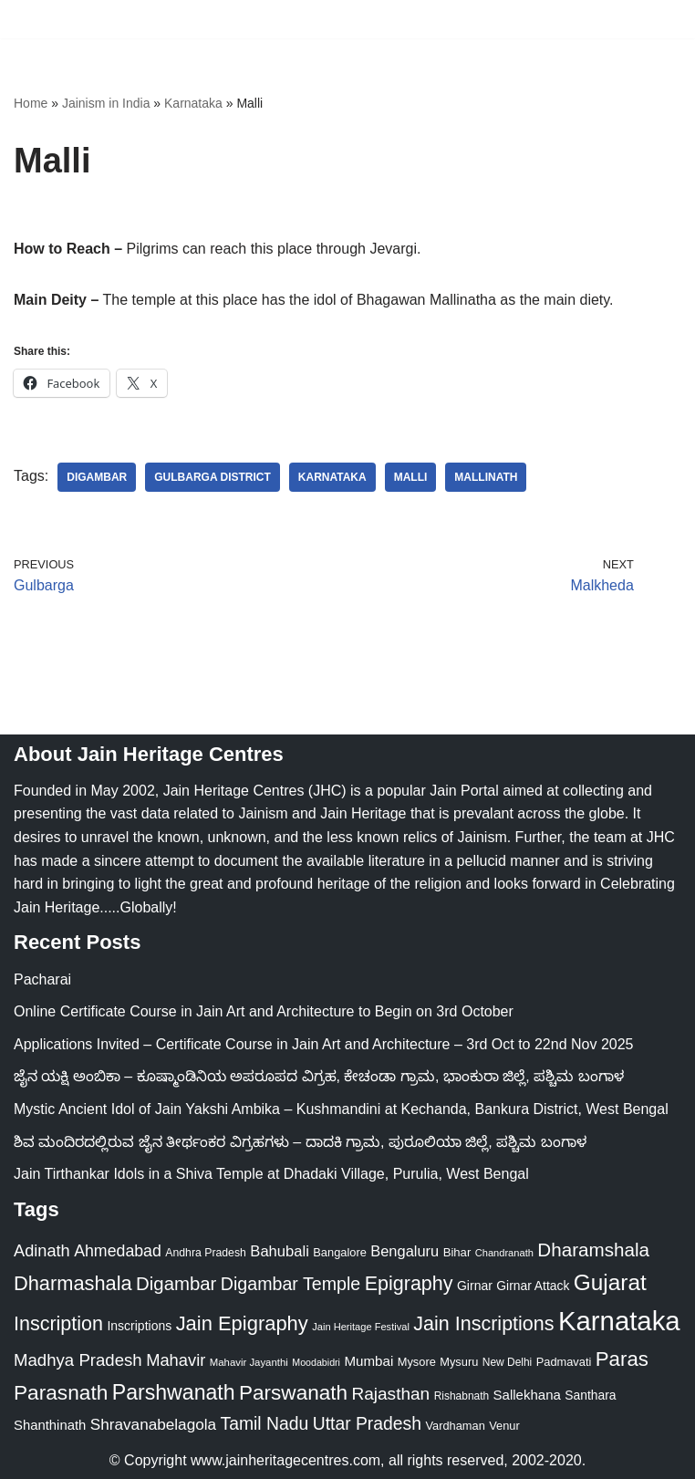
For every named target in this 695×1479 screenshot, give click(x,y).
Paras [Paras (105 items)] (622, 1359)
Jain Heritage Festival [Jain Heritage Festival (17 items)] (361, 1326)
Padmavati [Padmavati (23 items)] (564, 1362)
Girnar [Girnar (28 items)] (475, 1285)
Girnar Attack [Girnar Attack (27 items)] (532, 1285)
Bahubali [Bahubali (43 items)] (279, 1251)
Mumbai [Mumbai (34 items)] (368, 1361)
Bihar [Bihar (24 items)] (457, 1252)
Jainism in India (106, 103)
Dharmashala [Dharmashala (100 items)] (73, 1283)
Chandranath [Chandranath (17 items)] (504, 1252)
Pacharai (42, 979)
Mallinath (485, 477)
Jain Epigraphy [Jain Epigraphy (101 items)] (242, 1323)
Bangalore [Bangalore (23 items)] (340, 1252)
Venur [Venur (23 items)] (504, 1425)
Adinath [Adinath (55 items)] (42, 1251)
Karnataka (193, 103)
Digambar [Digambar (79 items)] (176, 1284)
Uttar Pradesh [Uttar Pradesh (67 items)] (367, 1423)
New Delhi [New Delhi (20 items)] (507, 1362)
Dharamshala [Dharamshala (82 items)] (593, 1249)
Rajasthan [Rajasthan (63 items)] (390, 1393)
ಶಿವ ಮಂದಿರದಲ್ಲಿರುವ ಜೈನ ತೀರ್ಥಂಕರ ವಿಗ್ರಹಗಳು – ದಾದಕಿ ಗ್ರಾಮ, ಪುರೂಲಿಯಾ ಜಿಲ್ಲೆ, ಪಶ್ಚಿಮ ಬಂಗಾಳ (300, 1142)
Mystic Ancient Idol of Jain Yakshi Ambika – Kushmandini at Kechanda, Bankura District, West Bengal (341, 1109)
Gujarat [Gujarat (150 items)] (610, 1282)
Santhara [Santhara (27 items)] (590, 1395)
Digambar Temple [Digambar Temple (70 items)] (290, 1284)
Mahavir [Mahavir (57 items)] (175, 1360)
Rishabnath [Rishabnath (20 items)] (461, 1396)
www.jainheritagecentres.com (285, 1460)
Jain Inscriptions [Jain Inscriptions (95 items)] (483, 1324)
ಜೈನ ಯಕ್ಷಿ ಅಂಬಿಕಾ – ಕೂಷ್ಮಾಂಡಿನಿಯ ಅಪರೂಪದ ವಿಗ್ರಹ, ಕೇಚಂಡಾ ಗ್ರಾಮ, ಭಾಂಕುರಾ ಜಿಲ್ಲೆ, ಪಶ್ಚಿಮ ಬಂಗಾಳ (319, 1076)
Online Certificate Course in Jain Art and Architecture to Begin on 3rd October (263, 1011)
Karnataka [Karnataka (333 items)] (619, 1321)
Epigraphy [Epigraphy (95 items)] (409, 1284)
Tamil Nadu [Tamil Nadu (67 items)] (265, 1423)
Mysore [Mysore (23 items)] (417, 1362)
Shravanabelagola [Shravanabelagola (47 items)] (153, 1424)
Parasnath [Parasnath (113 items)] (61, 1392)
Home (30, 103)
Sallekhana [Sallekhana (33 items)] (527, 1394)
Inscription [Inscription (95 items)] (58, 1324)
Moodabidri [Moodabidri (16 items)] (316, 1362)
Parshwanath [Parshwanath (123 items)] (173, 1392)
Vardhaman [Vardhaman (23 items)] (454, 1425)
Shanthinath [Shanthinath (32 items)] (50, 1425)
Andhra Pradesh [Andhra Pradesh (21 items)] (205, 1252)
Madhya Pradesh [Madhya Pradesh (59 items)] (78, 1360)
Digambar (97, 477)
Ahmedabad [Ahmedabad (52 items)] (117, 1251)
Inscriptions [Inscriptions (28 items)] (139, 1325)
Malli (411, 477)
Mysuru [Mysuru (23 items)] (459, 1362)
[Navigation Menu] (659, 19)
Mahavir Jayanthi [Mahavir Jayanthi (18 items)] (249, 1362)
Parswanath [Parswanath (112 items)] (293, 1392)
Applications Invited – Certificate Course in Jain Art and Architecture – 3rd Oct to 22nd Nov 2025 (323, 1044)
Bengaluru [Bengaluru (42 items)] (404, 1251)
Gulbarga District (212, 477)
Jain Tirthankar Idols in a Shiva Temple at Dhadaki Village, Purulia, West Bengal (271, 1174)
